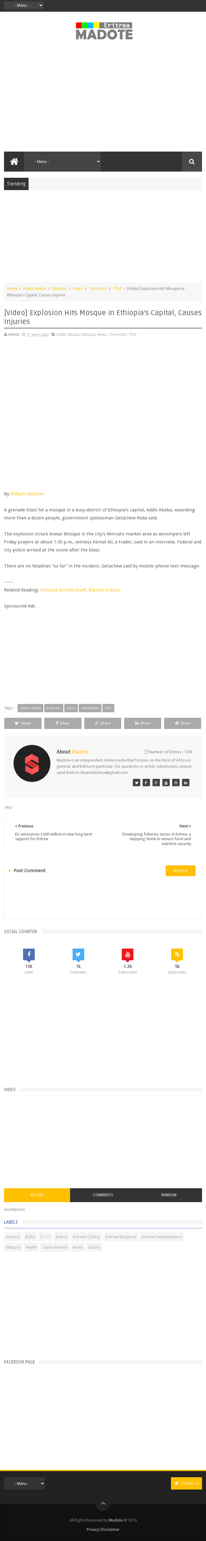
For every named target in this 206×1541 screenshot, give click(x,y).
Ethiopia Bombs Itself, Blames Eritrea (80, 590)
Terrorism (98, 288)
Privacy (93, 1529)
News (78, 288)
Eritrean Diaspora (120, 1236)
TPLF (117, 288)
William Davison (27, 494)
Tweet (23, 723)
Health (31, 1247)
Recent (37, 1195)
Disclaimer (110, 1529)
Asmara (13, 1236)
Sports (94, 1247)
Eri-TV (45, 1236)
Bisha (30, 1236)
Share (63, 723)
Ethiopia (59, 288)
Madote (116, 1520)
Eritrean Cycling (86, 1236)
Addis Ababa (34, 288)
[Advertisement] (103, 99)
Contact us (186, 1483)
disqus (180, 870)
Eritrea (61, 1236)
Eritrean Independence (162, 1236)
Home (12, 288)
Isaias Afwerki (54, 1247)
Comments (103, 1195)
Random (168, 1195)
